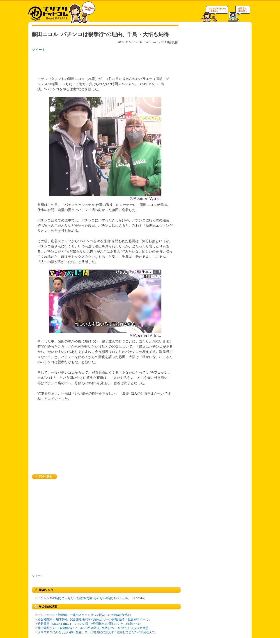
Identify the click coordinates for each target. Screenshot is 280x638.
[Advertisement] (90, 63)
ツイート (38, 49)
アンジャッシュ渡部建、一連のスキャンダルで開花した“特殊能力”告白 (84, 615)
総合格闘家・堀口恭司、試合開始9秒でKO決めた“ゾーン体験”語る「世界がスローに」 (94, 619)
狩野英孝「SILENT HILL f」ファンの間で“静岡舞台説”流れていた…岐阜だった (89, 623)
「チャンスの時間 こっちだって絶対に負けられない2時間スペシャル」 (84, 598)
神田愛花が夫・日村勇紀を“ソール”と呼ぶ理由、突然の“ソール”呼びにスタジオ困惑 (93, 628)
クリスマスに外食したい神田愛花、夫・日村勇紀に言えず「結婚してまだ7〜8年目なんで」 (98, 632)
